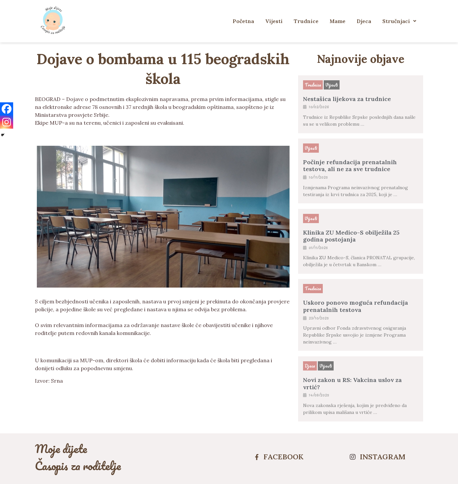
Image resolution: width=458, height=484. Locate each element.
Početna (243, 21)
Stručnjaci (399, 21)
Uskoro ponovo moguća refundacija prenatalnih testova (355, 306)
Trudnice (306, 21)
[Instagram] (6, 122)
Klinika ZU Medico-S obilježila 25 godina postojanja (351, 236)
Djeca (364, 21)
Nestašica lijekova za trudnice (347, 99)
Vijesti (274, 21)
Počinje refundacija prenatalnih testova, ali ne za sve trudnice (350, 165)
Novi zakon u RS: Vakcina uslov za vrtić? (352, 383)
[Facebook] (6, 108)
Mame (337, 21)
